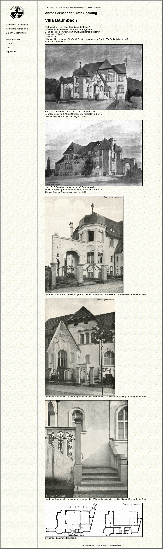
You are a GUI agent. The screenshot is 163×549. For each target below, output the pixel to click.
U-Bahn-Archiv (51, 7)
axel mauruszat (115, 545)
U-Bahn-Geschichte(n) (16, 33)
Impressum (11, 51)
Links (8, 47)
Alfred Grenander (94, 7)
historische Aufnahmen (17, 29)
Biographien (82, 7)
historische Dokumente (17, 24)
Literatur (10, 43)
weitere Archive (13, 39)
